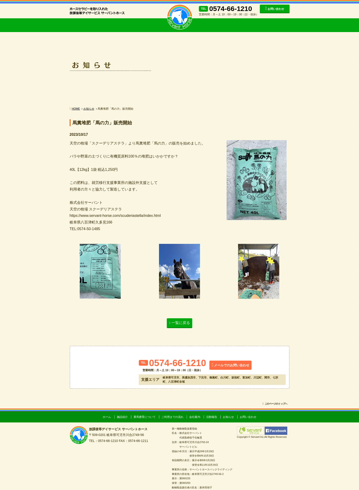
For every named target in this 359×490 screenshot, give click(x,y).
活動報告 (244, 25)
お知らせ (275, 25)
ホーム (107, 417)
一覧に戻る (181, 323)
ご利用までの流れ (143, 25)
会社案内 (214, 25)
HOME (76, 108)
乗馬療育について (110, 25)
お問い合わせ (276, 9)
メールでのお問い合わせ (231, 365)
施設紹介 (81, 25)
